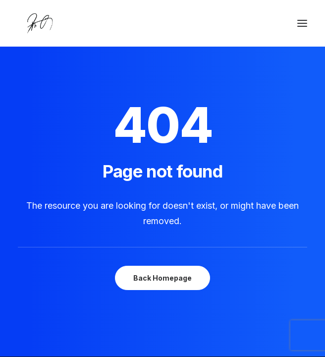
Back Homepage (162, 278)
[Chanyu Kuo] (162, 23)
